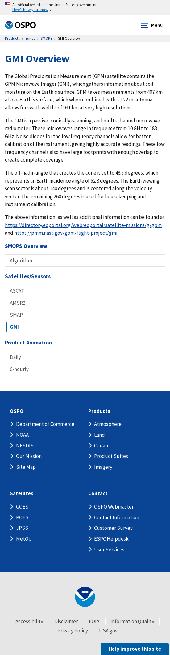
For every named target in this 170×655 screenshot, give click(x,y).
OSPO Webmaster (114, 506)
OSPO (16, 411)
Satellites (21, 493)
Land (99, 434)
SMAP (16, 314)
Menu (150, 25)
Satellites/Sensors (28, 276)
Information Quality (132, 621)
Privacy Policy (72, 630)
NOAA (22, 434)
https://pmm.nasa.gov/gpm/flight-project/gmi (65, 232)
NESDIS (25, 445)
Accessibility (29, 621)
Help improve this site (135, 648)
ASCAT (17, 290)
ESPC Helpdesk (111, 538)
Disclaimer (66, 621)
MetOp (23, 538)
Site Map (26, 466)
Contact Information (116, 517)
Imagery (103, 466)
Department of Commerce (45, 424)
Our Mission (29, 456)
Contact (98, 493)
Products (99, 411)
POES (22, 517)
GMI (14, 326)
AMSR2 (17, 302)
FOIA (94, 621)
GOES (22, 506)
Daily (15, 357)
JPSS (22, 528)
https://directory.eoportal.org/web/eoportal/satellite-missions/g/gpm (83, 225)
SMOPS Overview (26, 245)
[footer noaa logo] (85, 597)
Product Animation (28, 342)
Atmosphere (108, 424)
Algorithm (21, 260)
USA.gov (108, 630)
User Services (109, 549)
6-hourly (19, 369)
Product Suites (111, 456)
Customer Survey (113, 528)
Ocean (101, 445)
